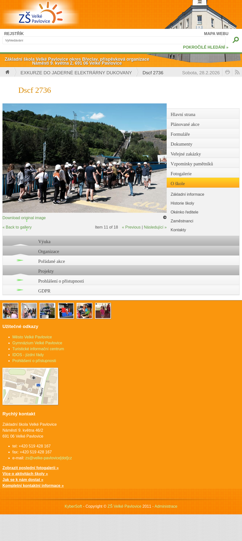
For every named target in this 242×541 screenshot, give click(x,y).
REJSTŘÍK (14, 34)
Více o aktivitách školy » (25, 474)
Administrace (166, 506)
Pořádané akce (51, 261)
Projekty (46, 271)
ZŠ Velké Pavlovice (124, 506)
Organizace (48, 251)
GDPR (44, 290)
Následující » (155, 227)
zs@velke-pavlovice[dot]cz (48, 458)
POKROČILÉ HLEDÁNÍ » (205, 47)
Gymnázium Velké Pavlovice (37, 343)
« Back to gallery (17, 227)
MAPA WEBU (216, 34)
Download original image (24, 218)
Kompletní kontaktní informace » (33, 485)
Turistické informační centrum (38, 349)
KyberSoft (73, 506)
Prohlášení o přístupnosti (61, 281)
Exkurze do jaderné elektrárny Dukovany (76, 72)
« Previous (131, 227)
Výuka (44, 241)
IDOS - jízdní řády (28, 355)
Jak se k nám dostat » (22, 480)
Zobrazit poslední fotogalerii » (30, 468)
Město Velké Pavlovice (32, 337)
